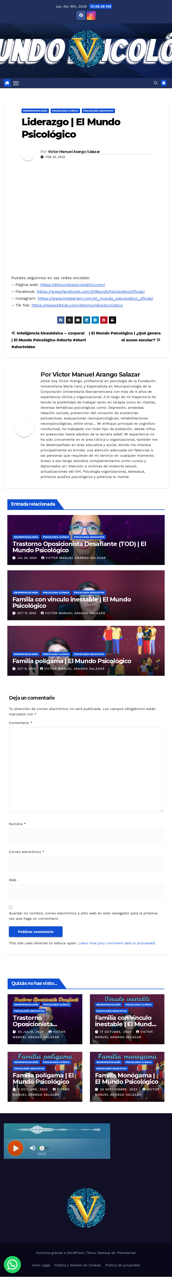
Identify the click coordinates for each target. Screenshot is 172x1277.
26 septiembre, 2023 (119, 1090)
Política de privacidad (122, 1266)
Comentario (20, 723)
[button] (156, 83)
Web (12, 880)
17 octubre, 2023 (116, 1032)
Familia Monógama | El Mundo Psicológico (126, 1079)
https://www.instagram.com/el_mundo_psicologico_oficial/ (95, 298)
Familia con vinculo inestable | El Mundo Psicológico (71, 603)
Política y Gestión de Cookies (77, 1266)
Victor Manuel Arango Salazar (74, 152)
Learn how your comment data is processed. (117, 944)
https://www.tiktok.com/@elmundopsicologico (77, 305)
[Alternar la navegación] (82, 83)
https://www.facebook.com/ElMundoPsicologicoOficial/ (91, 292)
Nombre (17, 824)
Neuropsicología (35, 111)
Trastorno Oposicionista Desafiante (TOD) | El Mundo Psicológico (79, 547)
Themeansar (126, 1253)
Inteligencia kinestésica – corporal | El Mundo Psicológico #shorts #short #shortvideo (48, 340)
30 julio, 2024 (31, 1032)
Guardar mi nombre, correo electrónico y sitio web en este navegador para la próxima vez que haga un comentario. (83, 916)
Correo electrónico (26, 852)
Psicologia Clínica (65, 111)
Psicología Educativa (98, 111)
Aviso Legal (41, 1266)
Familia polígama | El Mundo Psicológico (71, 661)
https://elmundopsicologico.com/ (72, 285)
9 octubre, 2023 (33, 1090)
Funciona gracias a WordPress (60, 1253)
